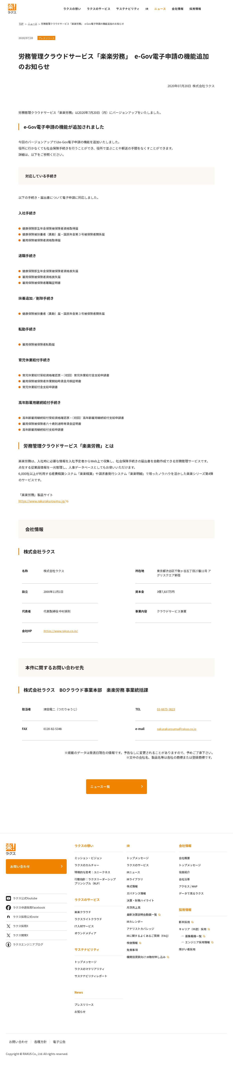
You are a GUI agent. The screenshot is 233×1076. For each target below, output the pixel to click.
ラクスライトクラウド (88, 919)
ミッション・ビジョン (88, 858)
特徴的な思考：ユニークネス (92, 872)
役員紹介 (184, 872)
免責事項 (132, 950)
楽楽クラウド (83, 912)
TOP (21, 23)
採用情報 (185, 909)
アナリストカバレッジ (140, 929)
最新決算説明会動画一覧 (142, 914)
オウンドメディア (85, 933)
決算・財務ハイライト (140, 900)
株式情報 (132, 886)
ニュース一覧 (100, 786)
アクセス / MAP (188, 886)
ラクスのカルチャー (87, 865)
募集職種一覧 (193, 936)
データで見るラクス (191, 893)
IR (147, 9)
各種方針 (40, 1041)
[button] (195, 8)
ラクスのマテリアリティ (90, 969)
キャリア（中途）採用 (193, 929)
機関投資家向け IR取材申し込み (146, 957)
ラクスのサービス (87, 899)
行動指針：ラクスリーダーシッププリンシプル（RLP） (95, 881)
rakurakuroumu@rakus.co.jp (176, 729)
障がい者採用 (187, 949)
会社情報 (185, 845)
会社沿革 (184, 879)
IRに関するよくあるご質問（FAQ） (148, 936)
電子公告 (59, 1041)
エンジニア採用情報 (197, 942)
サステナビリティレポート (91, 976)
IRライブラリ (135, 879)
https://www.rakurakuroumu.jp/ (42, 501)
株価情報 (132, 943)
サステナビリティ (87, 949)
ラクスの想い (84, 845)
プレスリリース (84, 1005)
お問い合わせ (20, 866)
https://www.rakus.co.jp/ (61, 631)
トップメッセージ (85, 962)
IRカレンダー (135, 922)
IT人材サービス (84, 926)
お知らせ (80, 1012)
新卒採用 (184, 922)
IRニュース (133, 872)
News (79, 992)
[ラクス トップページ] (12, 8)
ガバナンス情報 (136, 893)
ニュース (160, 9)
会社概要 (184, 858)
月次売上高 (133, 907)
